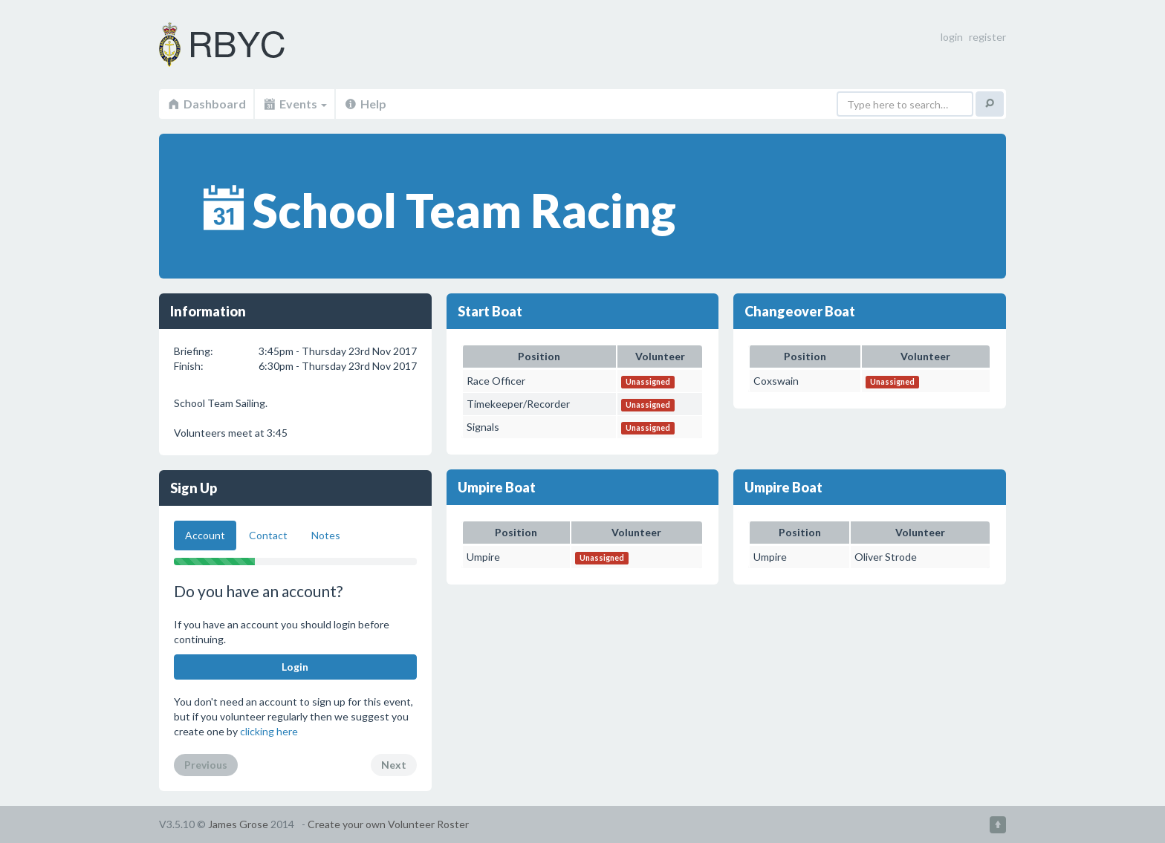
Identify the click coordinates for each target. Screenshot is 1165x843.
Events (294, 104)
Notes (325, 535)
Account (205, 535)
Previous (205, 764)
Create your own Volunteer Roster (388, 824)
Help (364, 104)
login (952, 36)
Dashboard (206, 104)
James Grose (238, 824)
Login (295, 666)
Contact (268, 535)
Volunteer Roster (240, 44)
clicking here (269, 731)
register (987, 36)
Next (393, 764)
